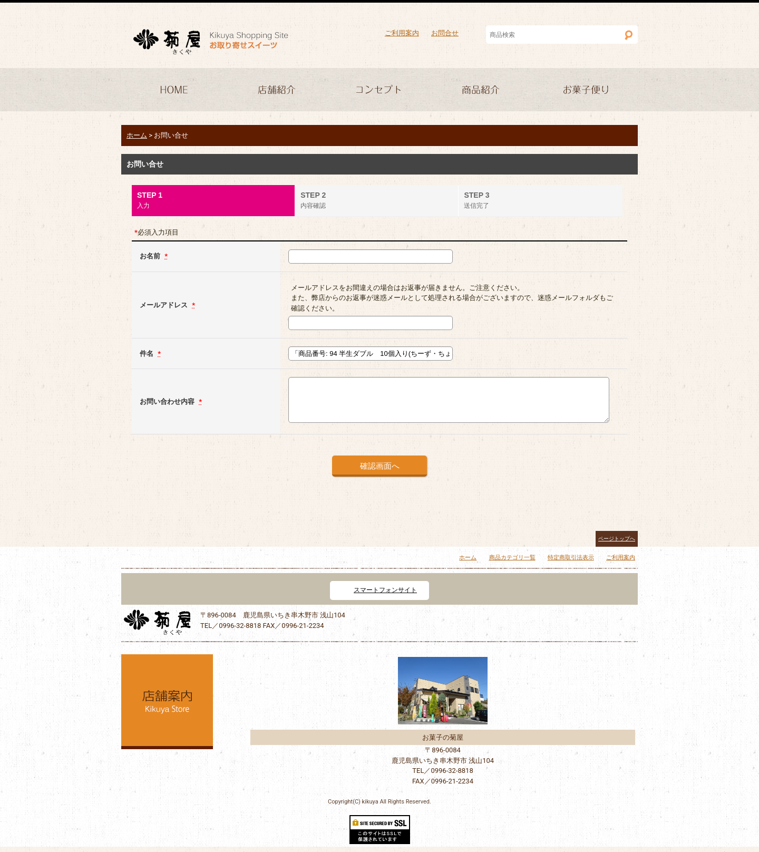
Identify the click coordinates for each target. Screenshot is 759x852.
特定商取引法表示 (571, 557)
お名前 (151, 256)
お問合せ (445, 33)
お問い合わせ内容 (168, 401)
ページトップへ (616, 538)
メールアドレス (164, 305)
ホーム (467, 557)
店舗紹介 (276, 90)
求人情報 (586, 90)
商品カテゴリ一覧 (512, 557)
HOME (173, 90)
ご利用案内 (402, 33)
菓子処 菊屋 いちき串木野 (211, 42)
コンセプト (379, 90)
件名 (147, 353)
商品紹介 (482, 90)
